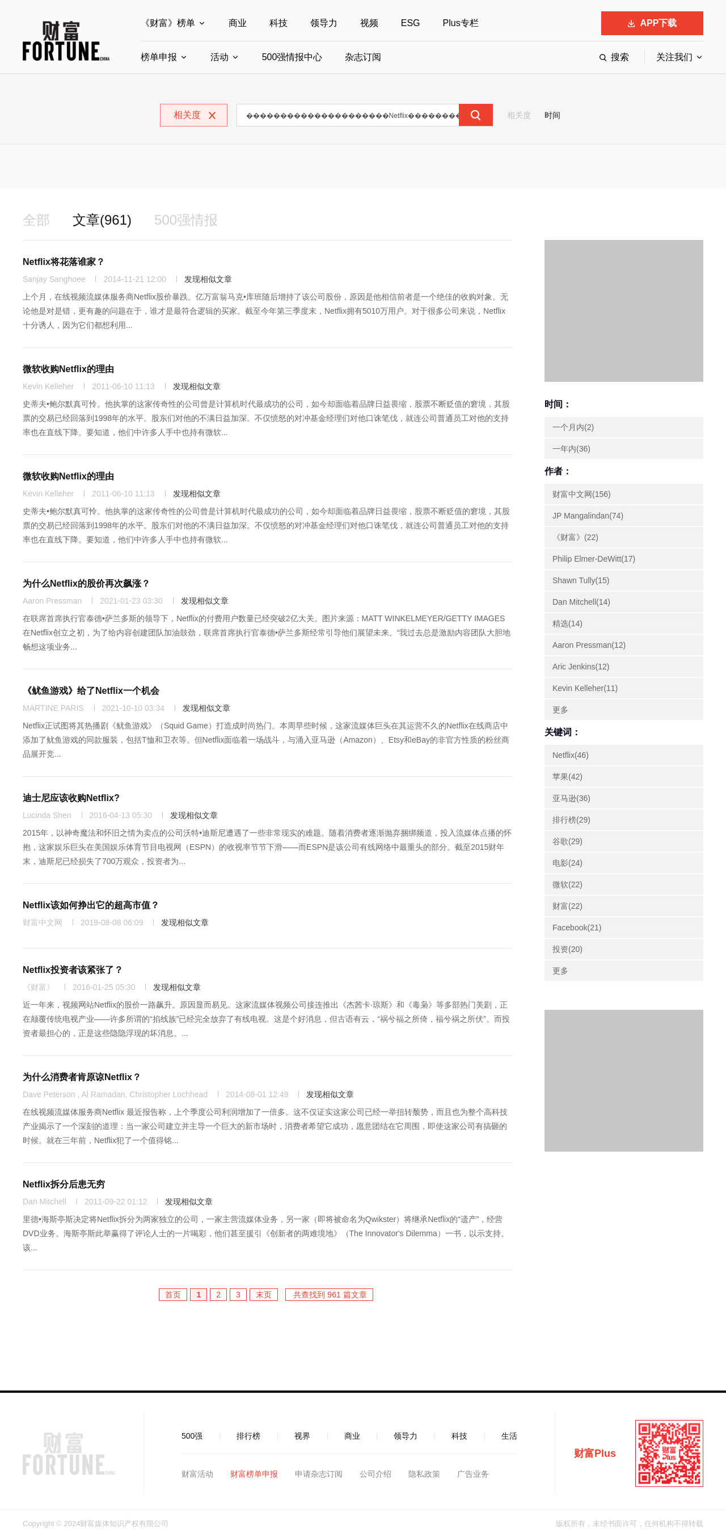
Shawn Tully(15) (580, 580)
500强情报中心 (292, 57)
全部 (36, 219)
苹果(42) (567, 776)
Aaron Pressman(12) (589, 645)
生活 (509, 1435)
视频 (369, 23)
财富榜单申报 (254, 1473)
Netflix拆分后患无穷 (64, 1184)
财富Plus (595, 1453)
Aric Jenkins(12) (580, 666)
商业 (238, 23)
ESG (410, 23)
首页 (173, 1294)
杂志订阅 (363, 57)
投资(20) (567, 949)
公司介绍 (375, 1473)
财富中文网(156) (581, 494)
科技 (278, 23)
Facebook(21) (576, 927)
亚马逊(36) (571, 798)
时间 (552, 115)
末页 (264, 1294)
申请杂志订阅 (319, 1473)
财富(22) (567, 906)
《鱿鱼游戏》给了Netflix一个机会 (91, 691)
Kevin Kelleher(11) (585, 688)
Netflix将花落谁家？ (64, 262)
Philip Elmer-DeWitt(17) (593, 558)
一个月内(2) (573, 427)
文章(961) (102, 219)
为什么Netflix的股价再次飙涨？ (86, 583)
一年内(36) (571, 448)
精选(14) (567, 623)
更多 (560, 709)
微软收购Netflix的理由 (68, 369)
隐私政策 (424, 1473)
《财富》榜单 (168, 23)
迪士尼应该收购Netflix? (71, 798)
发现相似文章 (208, 279)
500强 (192, 1435)
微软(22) (567, 884)
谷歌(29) (567, 841)
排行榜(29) (571, 819)
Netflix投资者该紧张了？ (73, 970)
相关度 (519, 115)
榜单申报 (159, 57)
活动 (219, 57)
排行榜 (248, 1435)
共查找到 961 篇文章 (329, 1294)
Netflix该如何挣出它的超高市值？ (91, 905)
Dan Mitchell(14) (581, 601)
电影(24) (567, 862)
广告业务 (473, 1473)
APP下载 (652, 23)
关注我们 (674, 57)
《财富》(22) (575, 537)
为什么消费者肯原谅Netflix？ (82, 1077)
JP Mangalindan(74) (587, 515)
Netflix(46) (570, 755)
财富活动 (197, 1473)
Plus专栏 (461, 23)
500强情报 (186, 219)
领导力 (323, 23)
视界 (302, 1435)
